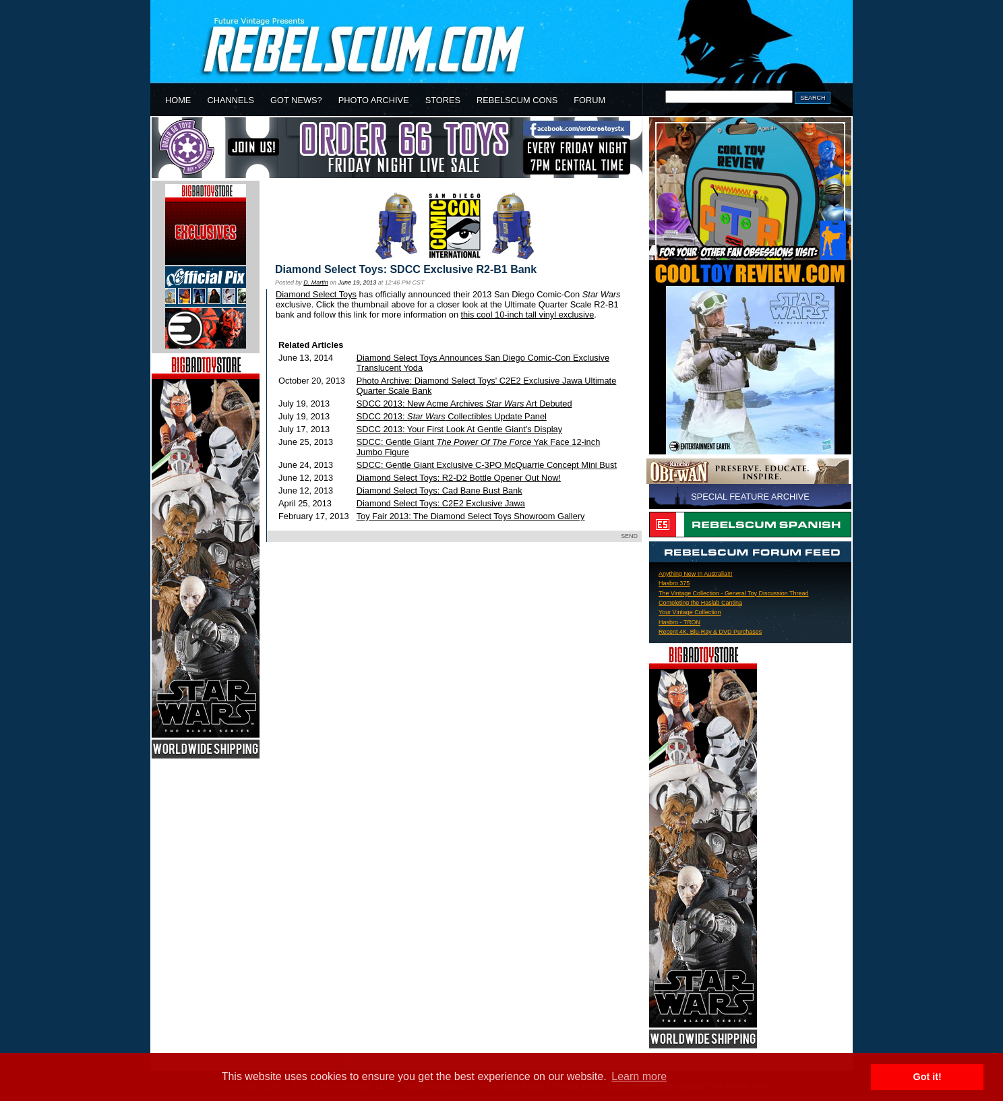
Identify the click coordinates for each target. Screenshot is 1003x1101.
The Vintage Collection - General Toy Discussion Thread (733, 593)
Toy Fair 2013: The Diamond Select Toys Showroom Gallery (471, 516)
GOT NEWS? (296, 100)
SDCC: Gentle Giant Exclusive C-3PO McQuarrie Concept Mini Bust (487, 465)
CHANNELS (230, 100)
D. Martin (315, 282)
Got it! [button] (927, 1076)
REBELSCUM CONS (517, 100)
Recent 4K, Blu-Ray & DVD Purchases (710, 631)
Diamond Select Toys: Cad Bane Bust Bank (439, 490)
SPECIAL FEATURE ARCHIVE (750, 497)
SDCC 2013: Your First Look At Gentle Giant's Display (459, 429)
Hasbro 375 (674, 583)
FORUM (589, 100)
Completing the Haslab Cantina (700, 602)
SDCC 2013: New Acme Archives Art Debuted (464, 403)
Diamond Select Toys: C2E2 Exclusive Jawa (441, 503)
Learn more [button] (639, 1076)
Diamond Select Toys (316, 294)
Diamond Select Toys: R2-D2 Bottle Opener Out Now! (459, 478)
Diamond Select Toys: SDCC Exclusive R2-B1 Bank (406, 269)
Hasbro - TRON (679, 622)
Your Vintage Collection (690, 612)
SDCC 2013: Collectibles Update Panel (452, 416)
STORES (442, 100)
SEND (629, 536)
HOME (178, 100)
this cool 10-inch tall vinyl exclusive (528, 314)
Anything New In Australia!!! (695, 573)
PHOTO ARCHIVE (373, 100)
